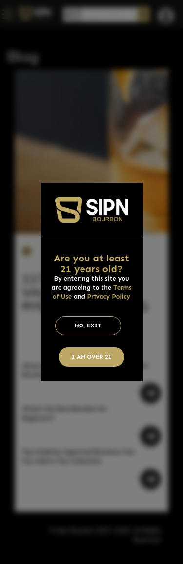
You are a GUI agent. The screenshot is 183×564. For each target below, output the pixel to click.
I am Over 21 (92, 356)
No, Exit (88, 325)
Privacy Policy (109, 296)
